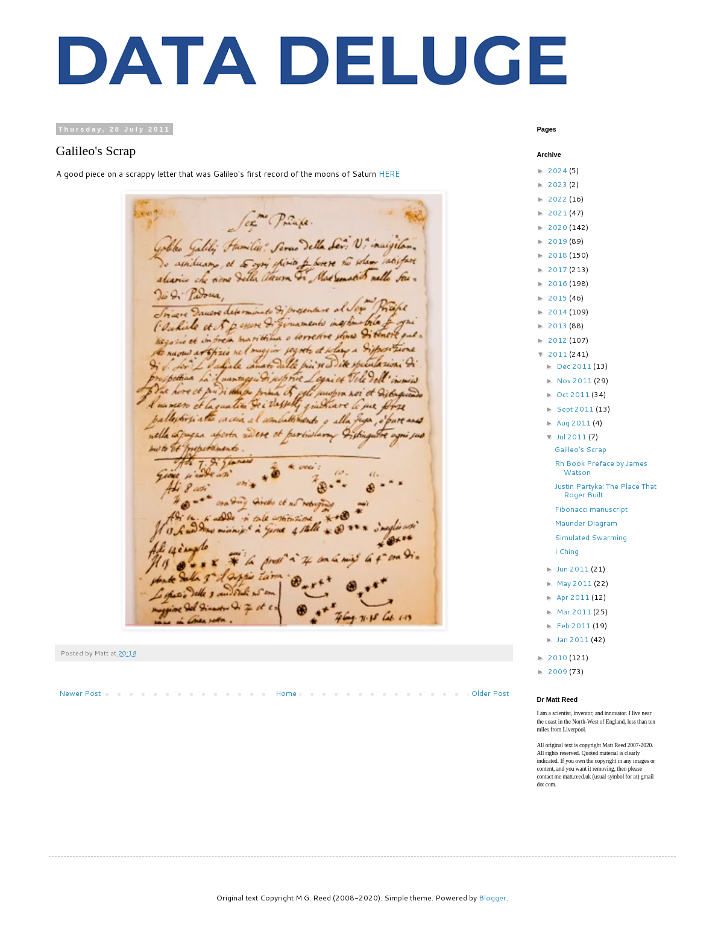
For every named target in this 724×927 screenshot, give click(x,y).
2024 (558, 170)
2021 (558, 213)
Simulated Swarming (591, 537)
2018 (558, 255)
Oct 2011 (573, 394)
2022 (558, 199)
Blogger (492, 898)
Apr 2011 (573, 597)
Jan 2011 (573, 639)
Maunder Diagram (586, 523)
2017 (558, 269)
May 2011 (575, 583)
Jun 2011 (573, 569)
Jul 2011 (572, 437)
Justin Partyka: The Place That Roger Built (605, 490)
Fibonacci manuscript (591, 509)
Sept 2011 (576, 409)
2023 (558, 184)
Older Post (490, 693)
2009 (558, 671)
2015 (558, 298)
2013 (558, 325)
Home (286, 693)
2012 (558, 340)
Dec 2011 (574, 366)
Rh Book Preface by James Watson (601, 467)
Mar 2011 (574, 612)
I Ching (567, 551)
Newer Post (80, 693)
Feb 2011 (574, 625)
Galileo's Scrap (580, 449)
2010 (558, 657)
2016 (558, 283)
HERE (389, 173)
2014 (558, 312)
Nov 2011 (575, 380)
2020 (558, 227)
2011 (558, 354)
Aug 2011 (574, 423)
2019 (558, 241)
